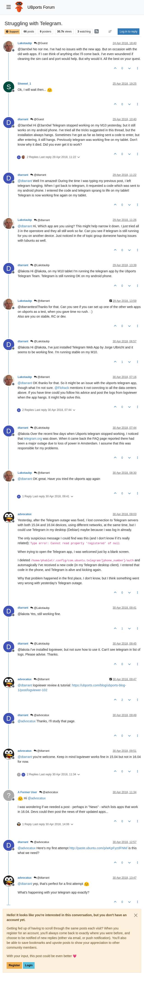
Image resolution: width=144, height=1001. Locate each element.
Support (12, 31)
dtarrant (23, 119)
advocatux (25, 514)
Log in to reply (128, 31)
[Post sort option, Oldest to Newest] (110, 31)
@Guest (41, 43)
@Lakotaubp (40, 265)
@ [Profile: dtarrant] (25, 181)
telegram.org (33, 438)
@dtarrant (38, 175)
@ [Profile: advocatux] (27, 721)
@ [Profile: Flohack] (62, 388)
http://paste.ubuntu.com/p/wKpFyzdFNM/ (98, 848)
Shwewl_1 (24, 83)
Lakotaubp (25, 43)
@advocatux (39, 715)
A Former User (27, 792)
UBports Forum (41, 7)
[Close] (135, 915)
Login (29, 965)
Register (14, 965)
